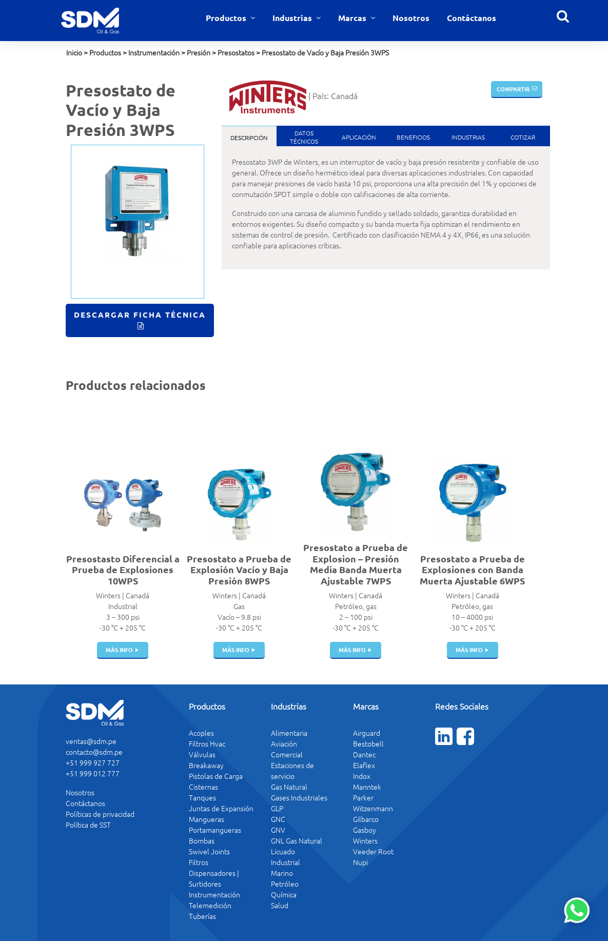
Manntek (367, 786)
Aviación (284, 743)
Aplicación (359, 137)
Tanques (202, 797)
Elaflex (364, 765)
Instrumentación (154, 52)
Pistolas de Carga (216, 776)
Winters (365, 840)
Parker (363, 797)
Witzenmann (373, 808)
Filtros (198, 862)
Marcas (353, 17)
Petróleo (285, 883)
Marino (282, 873)
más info (119, 649)
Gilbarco (366, 819)
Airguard (366, 733)
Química (284, 894)
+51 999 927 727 (93, 762)
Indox (361, 776)
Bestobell (368, 743)
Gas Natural (289, 786)
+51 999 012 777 (93, 773)
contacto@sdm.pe (94, 752)
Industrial (285, 862)
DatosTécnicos (304, 137)
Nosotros (411, 17)
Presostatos (236, 52)
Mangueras (206, 819)
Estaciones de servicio (292, 770)
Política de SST (88, 824)
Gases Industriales (299, 797)
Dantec (364, 754)
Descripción (249, 137)
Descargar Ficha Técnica (140, 314)
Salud (279, 905)
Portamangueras (215, 830)
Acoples (201, 733)
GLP (277, 808)
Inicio (74, 52)
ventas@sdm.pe (91, 741)
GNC (278, 819)
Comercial (287, 754)
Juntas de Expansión (221, 808)
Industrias (293, 17)
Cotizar (523, 137)
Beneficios (413, 137)
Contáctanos (471, 17)
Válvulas (202, 754)
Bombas (201, 840)
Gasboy (364, 830)
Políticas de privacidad (100, 814)
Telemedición (210, 905)
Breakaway (206, 765)
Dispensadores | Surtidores (214, 878)
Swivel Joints (209, 851)
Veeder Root (373, 851)
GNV (278, 830)
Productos (227, 17)
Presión (198, 52)
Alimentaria (289, 733)
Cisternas (203, 786)
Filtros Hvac (207, 743)
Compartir (513, 89)
